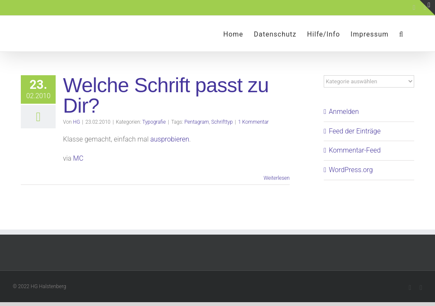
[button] (401, 33)
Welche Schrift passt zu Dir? (165, 95)
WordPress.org (351, 170)
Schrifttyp (222, 122)
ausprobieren (169, 139)
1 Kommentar (253, 122)
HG (76, 122)
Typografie (154, 122)
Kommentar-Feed (355, 150)
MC (78, 158)
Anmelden (344, 112)
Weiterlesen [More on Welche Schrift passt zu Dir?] (276, 178)
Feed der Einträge (355, 131)
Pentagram (196, 122)
